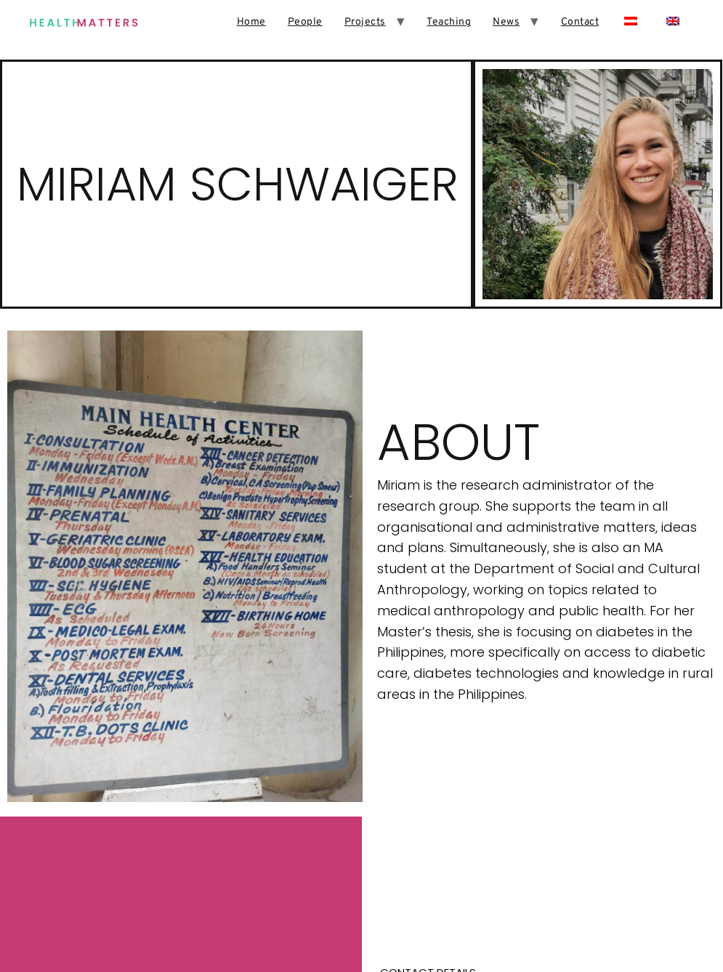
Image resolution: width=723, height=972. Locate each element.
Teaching (449, 22)
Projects (365, 22)
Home (251, 22)
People (305, 22)
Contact (580, 22)
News (506, 22)
